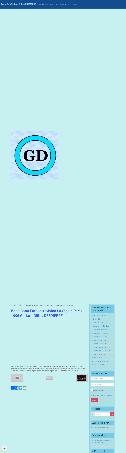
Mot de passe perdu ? (107, 395)
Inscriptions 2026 (97, 322)
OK (112, 414)
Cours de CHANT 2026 (99, 344)
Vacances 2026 (97, 358)
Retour (49, 378)
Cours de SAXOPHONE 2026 (101, 351)
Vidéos (51, 4)
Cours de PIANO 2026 (99, 340)
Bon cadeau (60, 4)
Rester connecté (97, 390)
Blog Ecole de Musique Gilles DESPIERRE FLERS (101, 441)
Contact (74, 4)
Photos (67, 4)
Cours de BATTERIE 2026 (100, 337)
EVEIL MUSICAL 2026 (99, 347)
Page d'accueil (43, 4)
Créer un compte (95, 395)
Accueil (13, 305)
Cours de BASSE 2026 (99, 354)
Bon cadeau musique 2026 (100, 361)
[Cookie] (4, 448)
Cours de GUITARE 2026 (100, 333)
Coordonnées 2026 (98, 365)
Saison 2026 (96, 319)
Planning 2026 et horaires (100, 326)
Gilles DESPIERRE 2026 (99, 315)
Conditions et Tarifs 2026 (100, 329)
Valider (94, 400)
